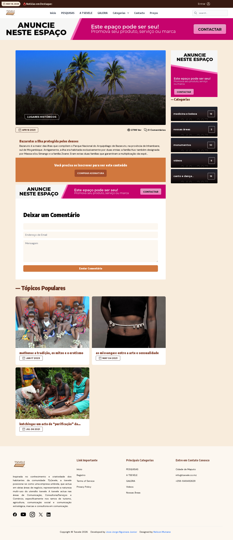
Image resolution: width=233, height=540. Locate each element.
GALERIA (103, 13)
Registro (81, 475)
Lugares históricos (41, 117)
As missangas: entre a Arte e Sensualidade (127, 353)
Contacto (139, 13)
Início (53, 13)
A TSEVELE (86, 13)
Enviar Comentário (90, 268)
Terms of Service (85, 480)
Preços (154, 13)
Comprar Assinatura (90, 173)
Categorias (121, 13)
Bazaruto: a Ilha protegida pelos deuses (48, 141)
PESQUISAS (67, 13)
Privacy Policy (84, 486)
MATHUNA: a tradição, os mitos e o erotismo (51, 353)
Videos (129, 486)
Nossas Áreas (133, 492)
